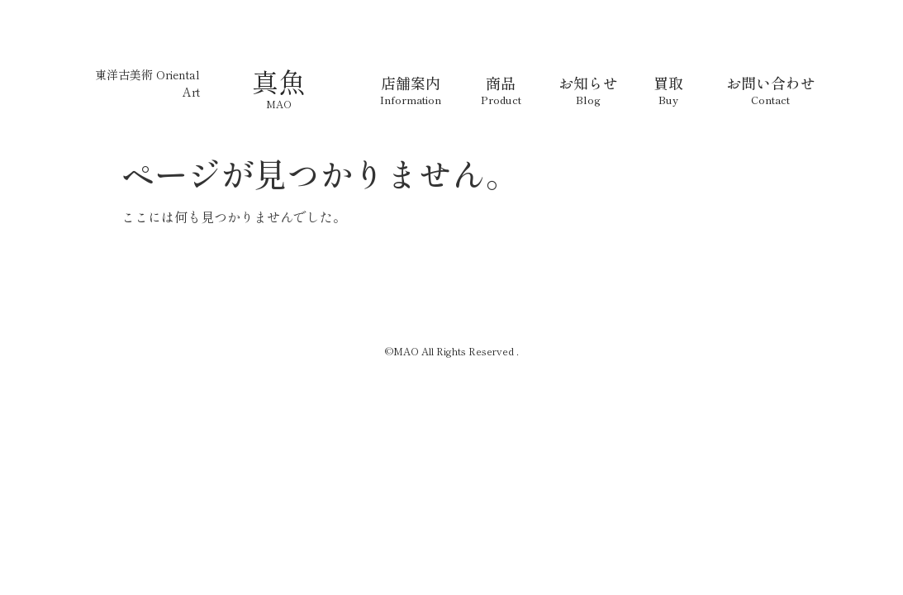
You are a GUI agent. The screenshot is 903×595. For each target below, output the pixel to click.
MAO (279, 104)
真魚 (278, 81)
